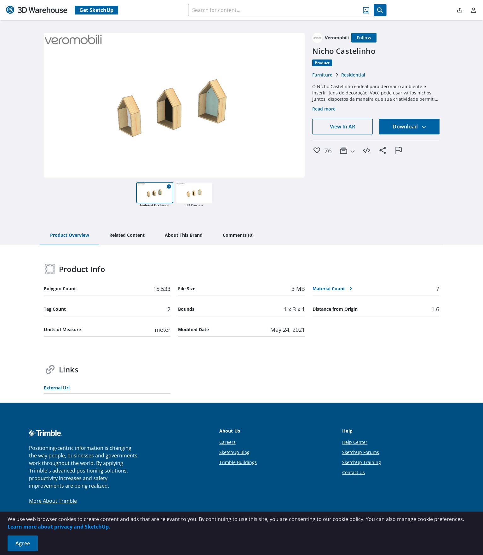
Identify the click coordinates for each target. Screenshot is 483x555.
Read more (324, 109)
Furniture (322, 75)
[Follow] (364, 37)
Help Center (354, 442)
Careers (227, 442)
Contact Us (353, 472)
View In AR (342, 126)
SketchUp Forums (360, 452)
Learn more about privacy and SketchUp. (59, 526)
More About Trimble (53, 500)
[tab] (69, 235)
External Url (57, 388)
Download (409, 126)
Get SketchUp (96, 10)
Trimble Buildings (238, 462)
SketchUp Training (361, 462)
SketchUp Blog (234, 452)
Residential (353, 75)
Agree (22, 543)
